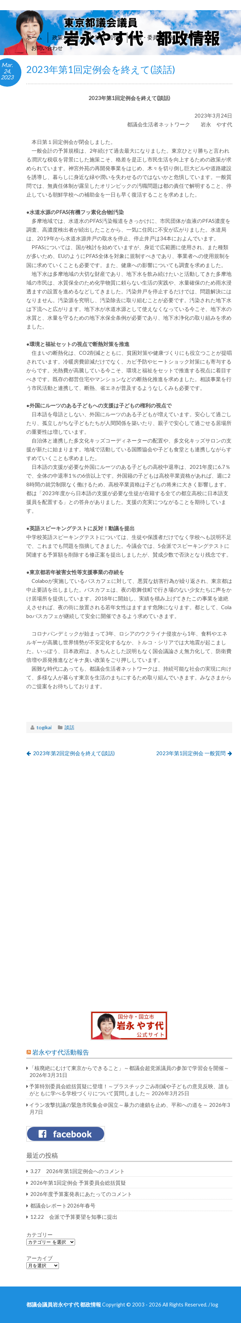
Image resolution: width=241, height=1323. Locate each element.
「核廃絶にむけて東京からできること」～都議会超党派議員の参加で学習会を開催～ (129, 1068)
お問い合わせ (47, 48)
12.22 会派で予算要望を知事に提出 (74, 1217)
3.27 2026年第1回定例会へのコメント (77, 1171)
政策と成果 (68, 37)
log (214, 1304)
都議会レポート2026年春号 (62, 1205)
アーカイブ (39, 1258)
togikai (44, 727)
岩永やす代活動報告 (60, 1052)
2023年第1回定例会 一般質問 (191, 753)
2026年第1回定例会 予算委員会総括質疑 (78, 1182)
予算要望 (194, 37)
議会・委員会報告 (153, 37)
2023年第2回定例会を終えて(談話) (74, 753)
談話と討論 (108, 37)
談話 (69, 727)
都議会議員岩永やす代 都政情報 (63, 1304)
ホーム (34, 37)
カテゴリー (39, 1234)
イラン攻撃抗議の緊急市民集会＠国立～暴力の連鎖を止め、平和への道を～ (118, 1105)
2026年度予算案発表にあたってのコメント (81, 1194)
